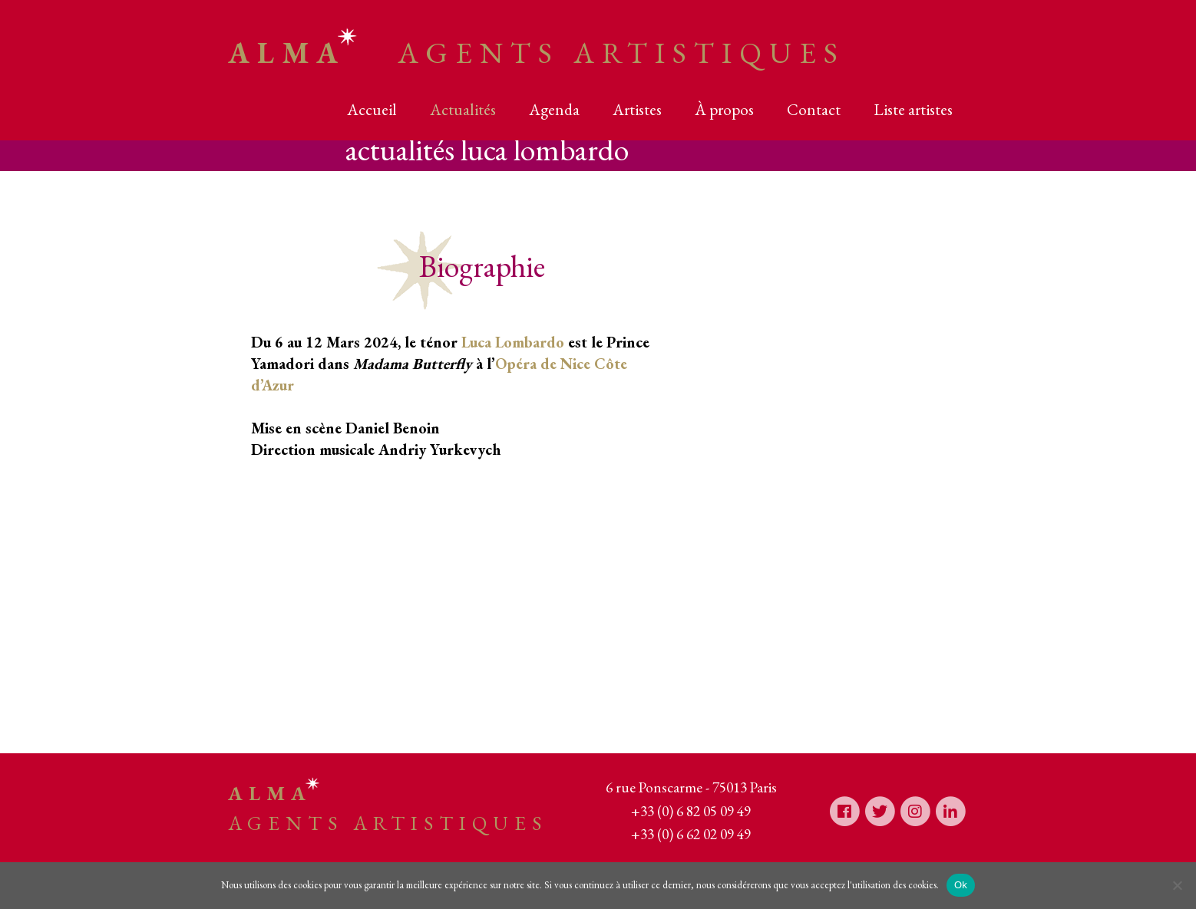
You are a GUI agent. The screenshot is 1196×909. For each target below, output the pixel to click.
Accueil (372, 109)
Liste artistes (913, 109)
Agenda (554, 109)
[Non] (1176, 885)
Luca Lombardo (512, 342)
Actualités (463, 109)
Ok (960, 885)
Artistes (637, 109)
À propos (724, 109)
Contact (814, 109)
